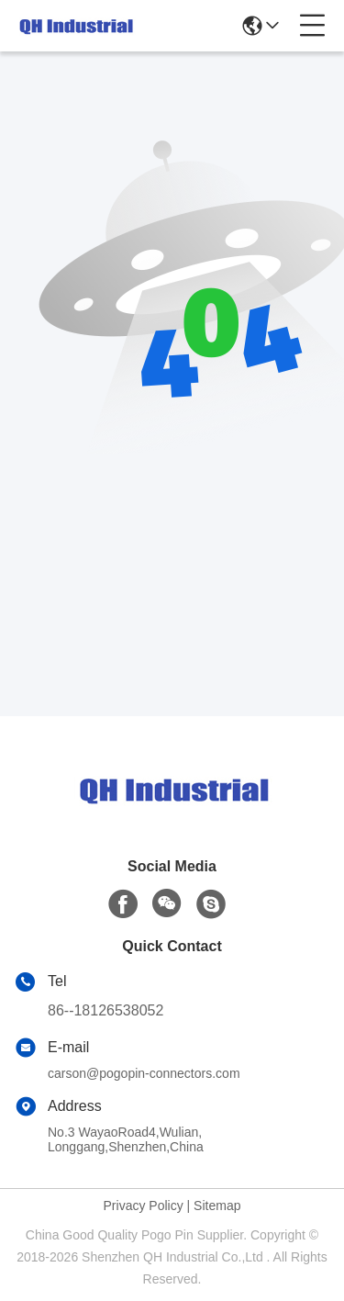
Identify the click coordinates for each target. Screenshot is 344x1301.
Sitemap (217, 1205)
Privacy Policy (143, 1205)
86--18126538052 (105, 1010)
